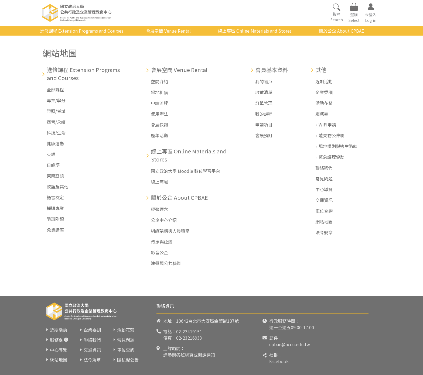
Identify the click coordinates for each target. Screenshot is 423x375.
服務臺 (321, 114)
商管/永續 (56, 122)
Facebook (279, 361)
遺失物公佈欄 (331, 135)
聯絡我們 (324, 167)
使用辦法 (159, 114)
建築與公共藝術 (166, 263)
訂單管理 (263, 103)
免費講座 (55, 229)
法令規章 (324, 232)
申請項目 (263, 124)
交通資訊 (324, 200)
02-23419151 (189, 331)
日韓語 (53, 165)
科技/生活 (56, 132)
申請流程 (159, 103)
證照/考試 (56, 111)
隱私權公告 (128, 359)
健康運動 (55, 143)
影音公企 (159, 252)
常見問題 (324, 178)
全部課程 (55, 89)
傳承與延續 (161, 241)
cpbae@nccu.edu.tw (289, 344)
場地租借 (159, 92)
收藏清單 (263, 92)
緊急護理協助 (331, 157)
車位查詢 (324, 211)
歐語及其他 (57, 186)
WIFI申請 (327, 124)
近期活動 (324, 81)
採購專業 (55, 208)
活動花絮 (324, 103)
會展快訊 (159, 124)
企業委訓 (324, 92)
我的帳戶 (263, 81)
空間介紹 (159, 81)
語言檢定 (55, 197)
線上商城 (159, 181)
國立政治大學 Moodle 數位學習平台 (185, 171)
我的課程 (263, 114)
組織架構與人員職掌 (170, 231)
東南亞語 (55, 176)
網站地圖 (324, 221)
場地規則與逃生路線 (338, 146)
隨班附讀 (55, 219)
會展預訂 (263, 135)
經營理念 (159, 209)
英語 (51, 154)
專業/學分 (56, 100)
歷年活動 (159, 135)
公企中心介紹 (164, 220)
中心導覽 (324, 189)
